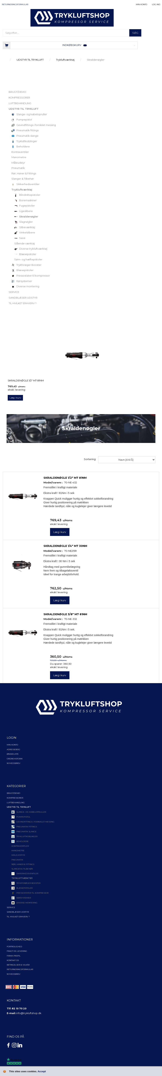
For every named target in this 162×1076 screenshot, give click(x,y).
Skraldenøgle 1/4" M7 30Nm (65, 546)
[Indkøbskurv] (70, 45)
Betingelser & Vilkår (18, 965)
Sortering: (90, 459)
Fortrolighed (14, 946)
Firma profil (14, 956)
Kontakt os (13, 960)
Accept (42, 1071)
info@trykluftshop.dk (28, 1013)
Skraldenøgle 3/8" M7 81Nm (65, 614)
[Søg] (135, 33)
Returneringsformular (15, 4)
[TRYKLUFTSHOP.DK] (72, 17)
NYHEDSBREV (13, 974)
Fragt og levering (17, 951)
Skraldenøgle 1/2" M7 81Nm (26, 380)
